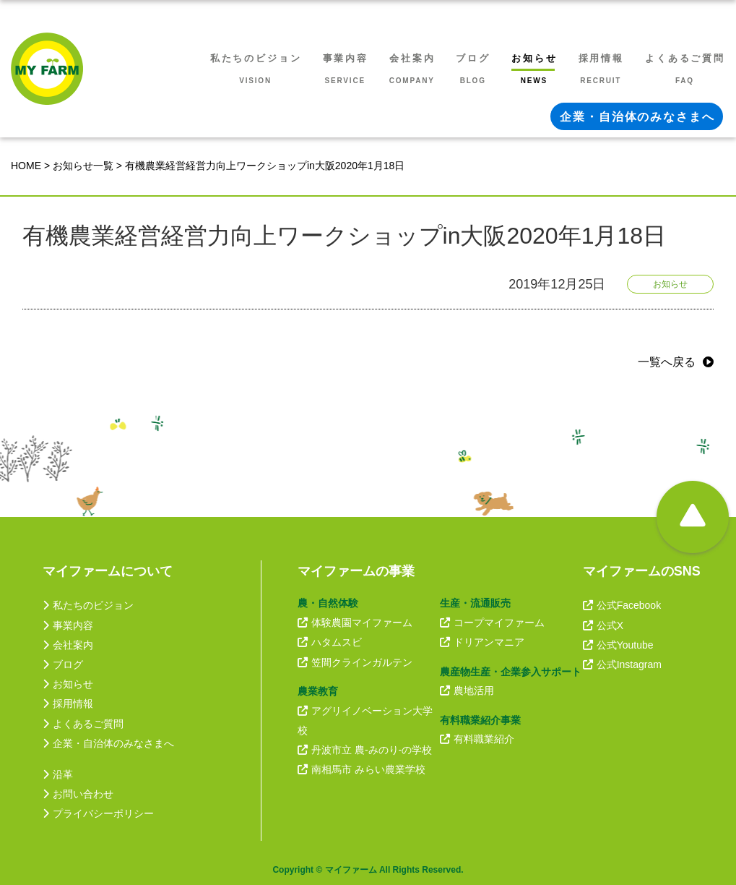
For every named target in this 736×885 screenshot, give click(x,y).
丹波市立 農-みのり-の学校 (365, 750)
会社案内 (68, 645)
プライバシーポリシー (98, 813)
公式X (603, 625)
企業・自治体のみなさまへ (108, 743)
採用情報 (68, 703)
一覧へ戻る (667, 362)
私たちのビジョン (88, 605)
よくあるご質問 (83, 724)
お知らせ (68, 684)
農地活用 (467, 690)
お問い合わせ (78, 794)
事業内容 (68, 625)
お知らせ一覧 (83, 165)
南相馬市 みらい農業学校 (361, 769)
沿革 (58, 774)
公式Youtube (618, 645)
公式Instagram (622, 664)
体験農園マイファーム (355, 622)
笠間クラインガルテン (355, 662)
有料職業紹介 (477, 739)
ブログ (63, 664)
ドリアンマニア (482, 642)
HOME (26, 165)
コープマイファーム (492, 622)
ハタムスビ (330, 642)
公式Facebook (622, 605)
